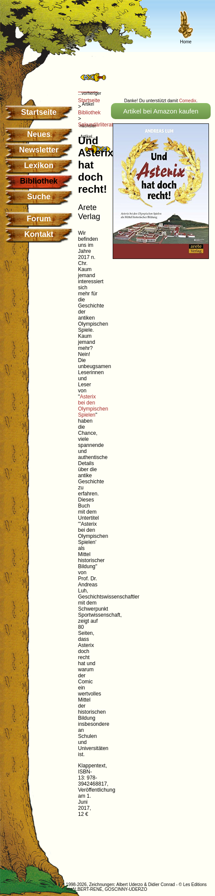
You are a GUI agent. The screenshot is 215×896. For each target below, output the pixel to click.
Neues (38, 134)
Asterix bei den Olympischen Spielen (93, 406)
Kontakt (38, 234)
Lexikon (38, 165)
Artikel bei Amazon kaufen (160, 111)
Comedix (187, 100)
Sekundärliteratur (97, 125)
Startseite (38, 112)
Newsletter (39, 150)
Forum (39, 218)
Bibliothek (89, 113)
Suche (38, 196)
